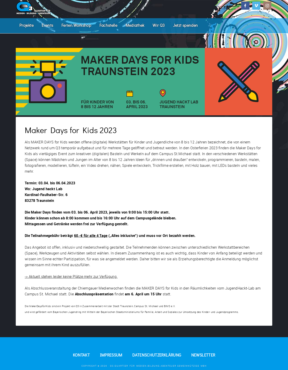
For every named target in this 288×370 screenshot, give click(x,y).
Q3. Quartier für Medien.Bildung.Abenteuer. (49, 8)
